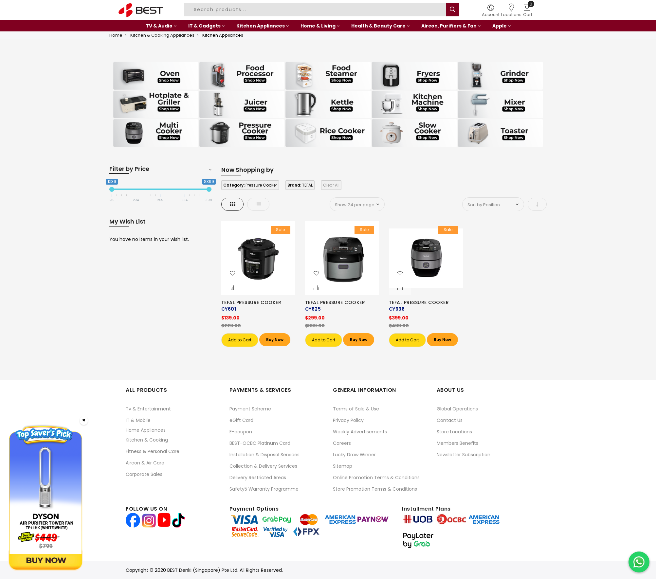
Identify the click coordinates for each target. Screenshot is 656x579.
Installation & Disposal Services (264, 454)
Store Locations (454, 431)
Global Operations (457, 409)
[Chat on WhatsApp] (639, 562)
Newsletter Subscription (463, 454)
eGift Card (241, 420)
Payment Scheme (250, 409)
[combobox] (316, 9)
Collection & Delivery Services (263, 466)
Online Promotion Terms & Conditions (376, 477)
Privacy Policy (348, 420)
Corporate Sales (144, 474)
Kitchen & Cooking (147, 440)
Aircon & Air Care (145, 463)
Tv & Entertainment (148, 409)
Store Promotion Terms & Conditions (375, 489)
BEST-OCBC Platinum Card (259, 443)
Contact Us (450, 420)
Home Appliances (146, 430)
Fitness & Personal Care (152, 451)
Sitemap (342, 466)
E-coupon (240, 431)
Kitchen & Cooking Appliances (162, 35)
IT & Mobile (138, 420)
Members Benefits (457, 443)
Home (115, 35)
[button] (232, 273)
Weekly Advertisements (360, 431)
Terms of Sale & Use (356, 409)
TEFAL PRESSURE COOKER (251, 302)
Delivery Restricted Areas (257, 477)
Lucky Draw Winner (354, 454)
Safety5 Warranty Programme (264, 489)
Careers (342, 443)
